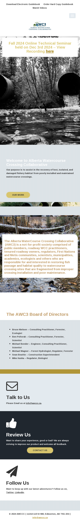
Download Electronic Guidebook (23, 4)
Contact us (40, 450)
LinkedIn (19, 492)
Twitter (10, 492)
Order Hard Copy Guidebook (58, 4)
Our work (18, 195)
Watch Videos (40, 8)
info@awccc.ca (33, 403)
